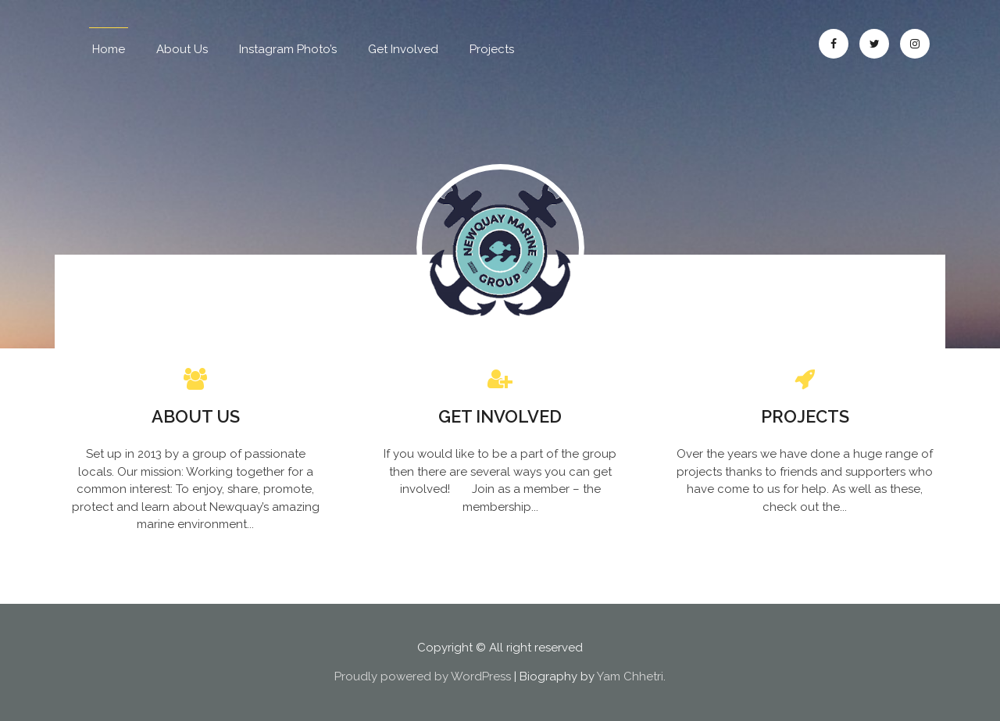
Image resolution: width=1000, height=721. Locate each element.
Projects (492, 49)
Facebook (833, 44)
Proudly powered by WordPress (422, 676)
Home (108, 49)
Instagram (915, 44)
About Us (182, 49)
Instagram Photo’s (288, 49)
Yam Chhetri (630, 676)
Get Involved (403, 49)
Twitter (874, 44)
